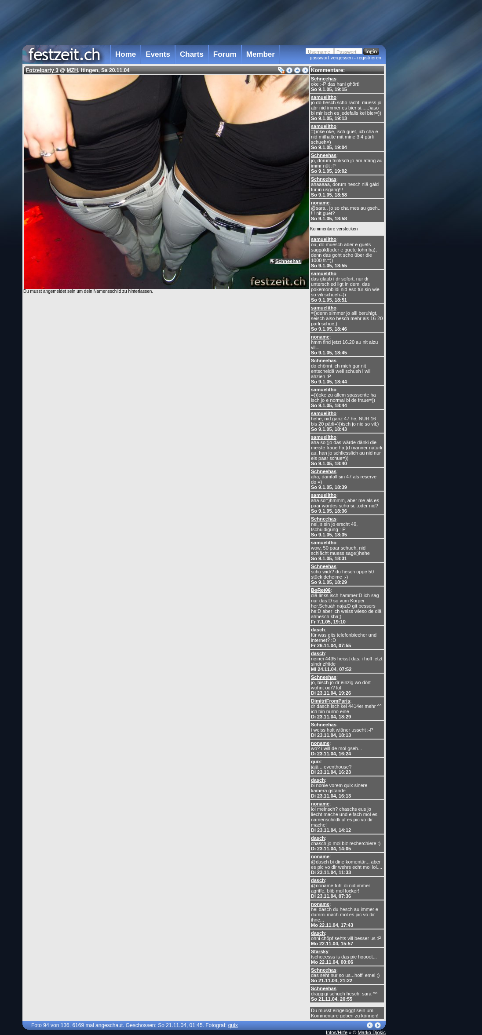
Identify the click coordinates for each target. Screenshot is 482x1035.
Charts (192, 54)
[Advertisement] (424, 177)
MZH (72, 70)
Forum (225, 54)
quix (316, 761)
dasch (318, 629)
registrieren (369, 57)
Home (125, 54)
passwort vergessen (331, 57)
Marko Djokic (372, 1032)
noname (320, 202)
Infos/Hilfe (336, 1032)
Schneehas (323, 78)
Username (319, 52)
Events (158, 54)
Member (260, 54)
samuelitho (323, 97)
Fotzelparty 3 (42, 70)
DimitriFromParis (330, 700)
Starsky (320, 951)
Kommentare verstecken (334, 228)
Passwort (346, 52)
